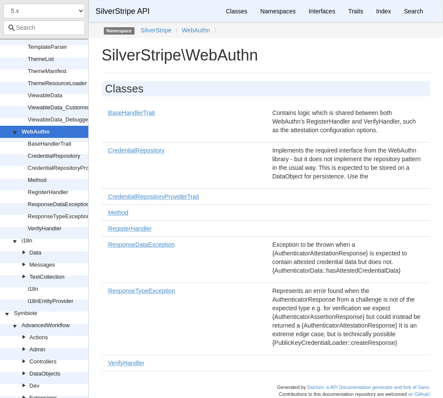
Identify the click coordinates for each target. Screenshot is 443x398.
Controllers (43, 361)
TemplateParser (47, 47)
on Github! (419, 394)
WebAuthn (36, 131)
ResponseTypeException (59, 216)
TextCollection (46, 277)
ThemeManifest (47, 71)
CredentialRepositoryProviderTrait (70, 168)
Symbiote (25, 313)
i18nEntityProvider (51, 301)
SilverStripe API (123, 11)
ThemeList (41, 59)
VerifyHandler (44, 228)
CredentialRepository (54, 156)
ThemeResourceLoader (57, 83)
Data (35, 252)
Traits (355, 11)
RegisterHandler (48, 192)
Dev (34, 385)
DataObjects (45, 373)
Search (413, 11)
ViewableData (45, 95)
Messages (42, 264)
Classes (236, 11)
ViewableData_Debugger (59, 119)
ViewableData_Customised (61, 107)
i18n (27, 240)
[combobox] (44, 27)
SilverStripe (156, 30)
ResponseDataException (59, 204)
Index (383, 11)
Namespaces (278, 11)
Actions (38, 337)
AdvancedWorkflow (46, 325)
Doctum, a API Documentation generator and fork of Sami (368, 387)
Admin (37, 349)
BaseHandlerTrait (49, 143)
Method (37, 180)
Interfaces (321, 11)
